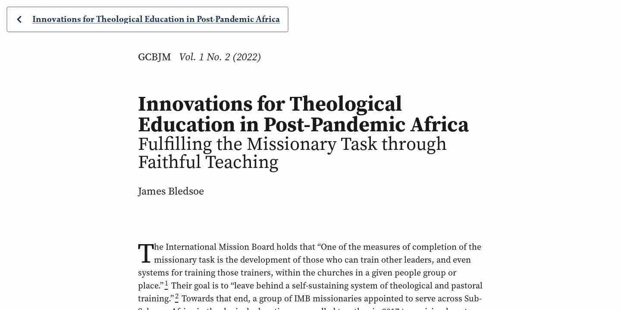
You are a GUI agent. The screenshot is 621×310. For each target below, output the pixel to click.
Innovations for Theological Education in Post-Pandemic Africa (156, 19)
